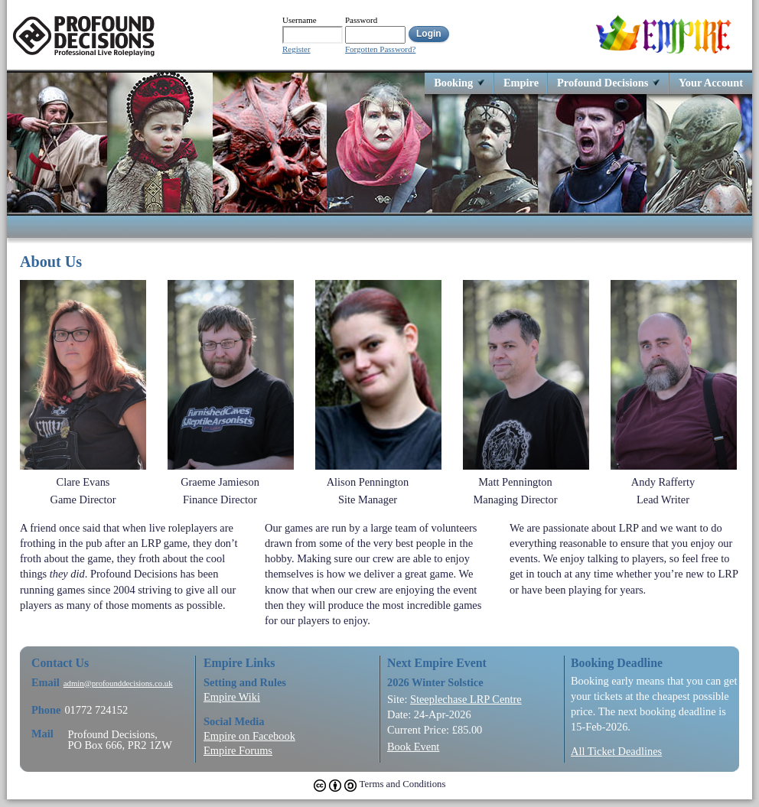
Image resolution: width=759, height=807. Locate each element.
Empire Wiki (232, 696)
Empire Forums (238, 750)
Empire (521, 82)
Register (296, 49)
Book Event (413, 746)
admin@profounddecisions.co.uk (118, 683)
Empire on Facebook (249, 736)
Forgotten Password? (380, 49)
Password (361, 19)
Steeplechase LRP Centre (466, 699)
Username (299, 19)
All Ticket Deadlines (616, 751)
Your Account (711, 82)
